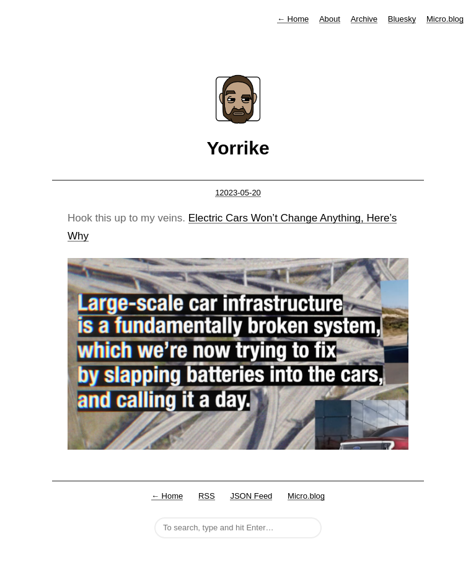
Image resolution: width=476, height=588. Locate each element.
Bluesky (402, 19)
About (329, 19)
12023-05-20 (238, 192)
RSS (206, 496)
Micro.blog (445, 19)
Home (293, 19)
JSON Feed (251, 496)
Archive (364, 19)
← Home (167, 496)
